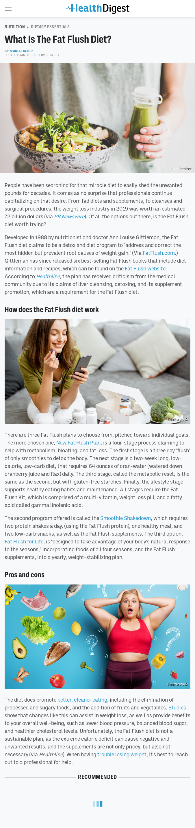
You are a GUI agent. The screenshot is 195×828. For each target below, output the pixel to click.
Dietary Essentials (50, 27)
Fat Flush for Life (24, 541)
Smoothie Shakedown (125, 518)
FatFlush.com (159, 253)
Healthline (48, 276)
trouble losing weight (121, 754)
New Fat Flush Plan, (79, 442)
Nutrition (15, 27)
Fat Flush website (145, 268)
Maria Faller (21, 51)
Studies (177, 707)
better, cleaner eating (82, 699)
